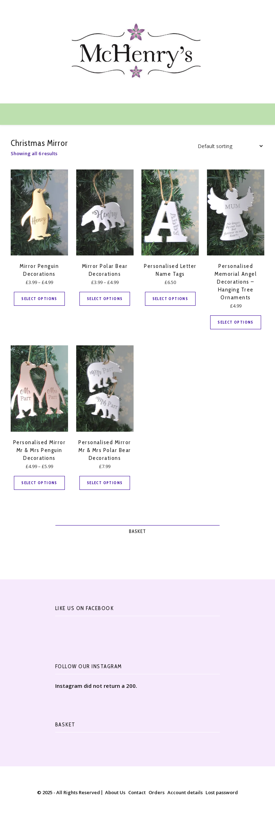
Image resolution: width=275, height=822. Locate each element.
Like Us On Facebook (84, 608)
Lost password (222, 792)
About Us (115, 792)
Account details (185, 792)
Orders (157, 792)
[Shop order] (228, 146)
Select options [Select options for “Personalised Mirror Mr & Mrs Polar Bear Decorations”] (105, 482)
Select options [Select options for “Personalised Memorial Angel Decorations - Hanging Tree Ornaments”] (236, 322)
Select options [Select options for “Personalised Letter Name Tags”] (170, 298)
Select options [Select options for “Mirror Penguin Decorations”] (39, 298)
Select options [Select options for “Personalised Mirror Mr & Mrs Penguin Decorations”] (39, 482)
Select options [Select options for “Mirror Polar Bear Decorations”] (105, 298)
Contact (137, 792)
